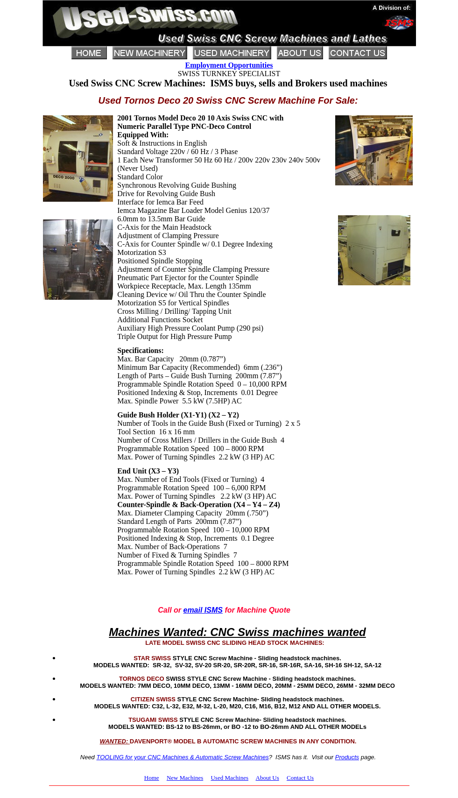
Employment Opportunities (229, 65)
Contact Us (300, 777)
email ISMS (202, 610)
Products (347, 757)
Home (151, 777)
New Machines (185, 777)
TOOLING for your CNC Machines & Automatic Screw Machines (182, 757)
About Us (267, 777)
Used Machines (229, 777)
